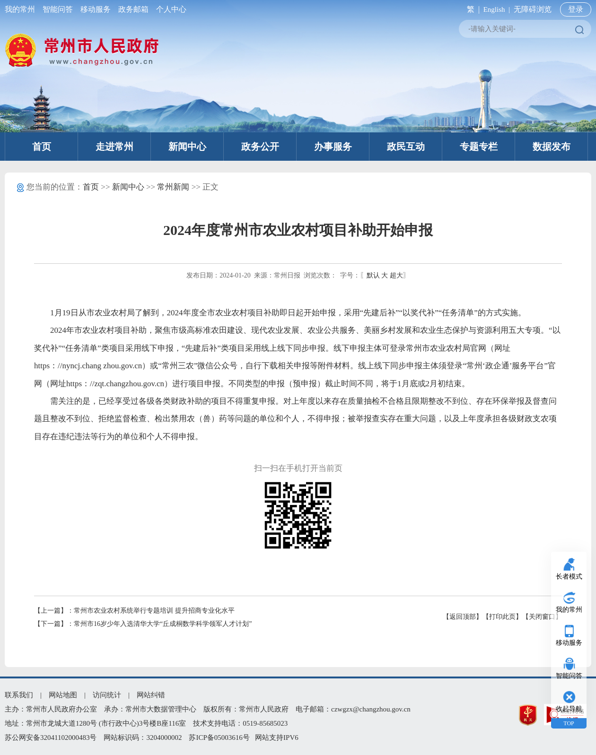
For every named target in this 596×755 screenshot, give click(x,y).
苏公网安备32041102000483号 (50, 737)
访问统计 (107, 695)
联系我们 (19, 695)
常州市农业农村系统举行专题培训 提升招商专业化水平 (154, 610)
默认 (373, 275)
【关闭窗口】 (542, 616)
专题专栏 (479, 146)
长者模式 (569, 576)
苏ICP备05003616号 (219, 737)
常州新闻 (173, 186)
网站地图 (63, 695)
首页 (41, 146)
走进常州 (114, 146)
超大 (396, 275)
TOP (568, 723)
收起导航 (569, 708)
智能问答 (58, 9)
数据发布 (551, 146)
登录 (575, 9)
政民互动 (406, 146)
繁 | (471, 9)
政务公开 (260, 146)
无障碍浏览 (532, 9)
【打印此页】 (502, 616)
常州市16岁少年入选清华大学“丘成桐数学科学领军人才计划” (163, 623)
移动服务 (95, 9)
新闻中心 (187, 146)
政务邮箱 (133, 9)
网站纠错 (151, 695)
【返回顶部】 (462, 616)
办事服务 (333, 146)
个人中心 (169, 9)
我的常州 (22, 9)
